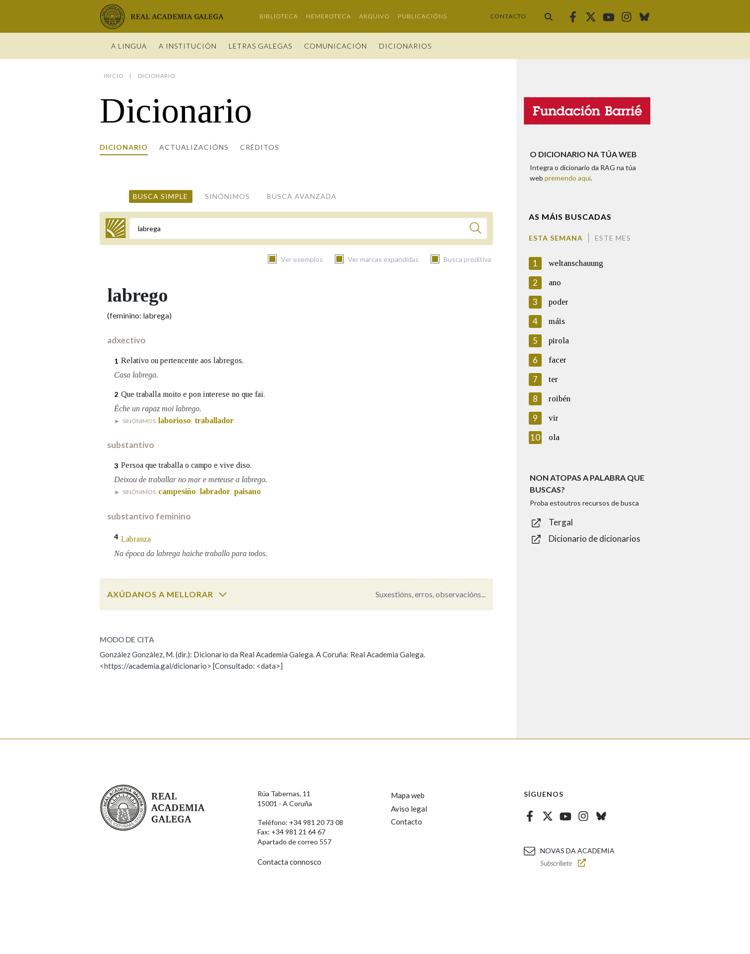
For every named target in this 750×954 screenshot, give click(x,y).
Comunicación (335, 46)
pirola (559, 340)
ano (555, 282)
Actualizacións (194, 147)
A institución (188, 46)
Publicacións (422, 16)
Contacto (508, 16)
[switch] (222, 594)
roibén (559, 398)
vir (554, 418)
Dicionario (124, 147)
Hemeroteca (328, 16)
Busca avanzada (302, 196)
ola (554, 437)
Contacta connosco (289, 861)
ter (553, 379)
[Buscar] (475, 229)
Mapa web (408, 795)
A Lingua (129, 46)
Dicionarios (405, 46)
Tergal (561, 522)
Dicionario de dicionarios (594, 538)
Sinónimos (227, 196)
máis (557, 321)
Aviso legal (409, 808)
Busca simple (160, 196)
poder (558, 302)
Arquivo (374, 16)
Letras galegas (260, 46)
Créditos (259, 147)
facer (557, 360)
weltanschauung (576, 263)
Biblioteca (278, 16)
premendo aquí (568, 178)
